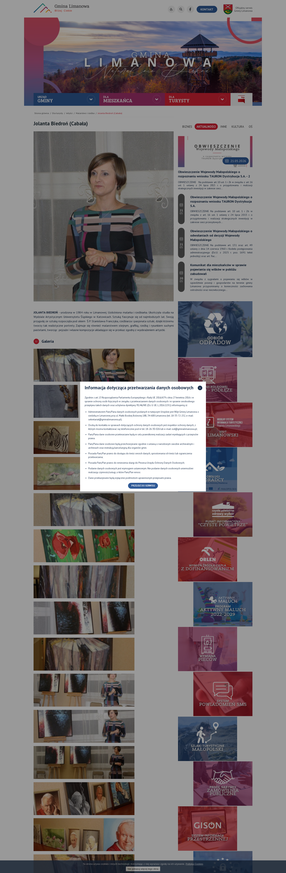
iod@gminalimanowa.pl (184, 429)
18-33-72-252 (178, 415)
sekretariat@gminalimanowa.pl (104, 419)
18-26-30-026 (153, 429)
